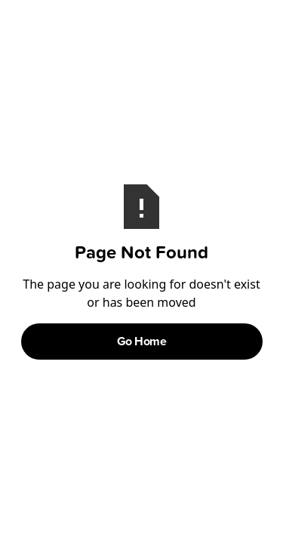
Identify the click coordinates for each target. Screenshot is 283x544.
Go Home (142, 341)
